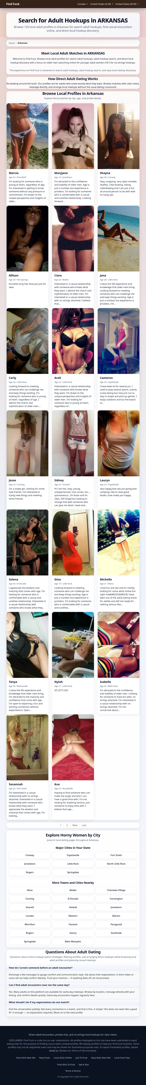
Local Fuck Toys (122, 1057)
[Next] (75, 825)
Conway (30, 855)
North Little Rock (116, 863)
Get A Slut (84, 1064)
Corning (29, 898)
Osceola (73, 924)
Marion (116, 915)
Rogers (30, 872)
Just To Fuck (81, 1057)
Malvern (73, 915)
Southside (116, 933)
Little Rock (73, 863)
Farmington (116, 898)
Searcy (73, 933)
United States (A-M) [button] (100, 4)
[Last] (84, 825)
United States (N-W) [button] (126, 4)
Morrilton (30, 924)
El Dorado (73, 898)
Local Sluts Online (63, 1057)
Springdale (73, 872)
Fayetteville (73, 855)
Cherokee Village (116, 890)
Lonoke (30, 915)
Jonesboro (29, 863)
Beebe (73, 890)
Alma (30, 890)
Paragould (116, 924)
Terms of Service (73, 1070)
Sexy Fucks (44, 1057)
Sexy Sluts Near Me (100, 1057)
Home (12, 43)
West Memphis (73, 941)
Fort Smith (116, 855)
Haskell (73, 907)
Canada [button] (82, 4)
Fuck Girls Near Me (25, 1057)
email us (53, 1050)
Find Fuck (13, 4)
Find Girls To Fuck (66, 1064)
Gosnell (30, 907)
